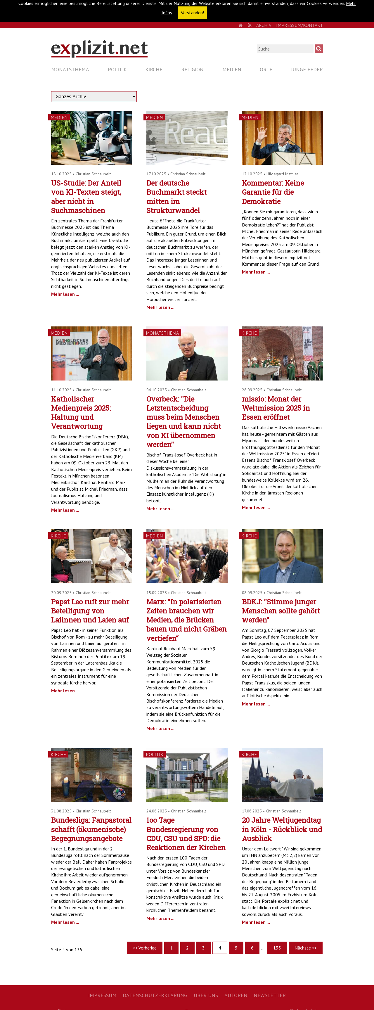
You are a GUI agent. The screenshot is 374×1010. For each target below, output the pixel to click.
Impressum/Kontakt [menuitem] (299, 25)
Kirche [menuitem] (153, 69)
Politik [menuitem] (117, 69)
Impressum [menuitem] (102, 995)
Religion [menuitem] (192, 69)
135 (277, 948)
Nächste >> (306, 948)
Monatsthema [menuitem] (70, 69)
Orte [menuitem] (266, 69)
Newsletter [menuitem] (270, 995)
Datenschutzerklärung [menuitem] (155, 995)
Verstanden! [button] (192, 12)
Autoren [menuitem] (235, 995)
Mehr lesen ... (65, 294)
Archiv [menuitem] (263, 25)
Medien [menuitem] (231, 69)
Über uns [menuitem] (206, 995)
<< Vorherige (145, 948)
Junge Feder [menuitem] (307, 69)
